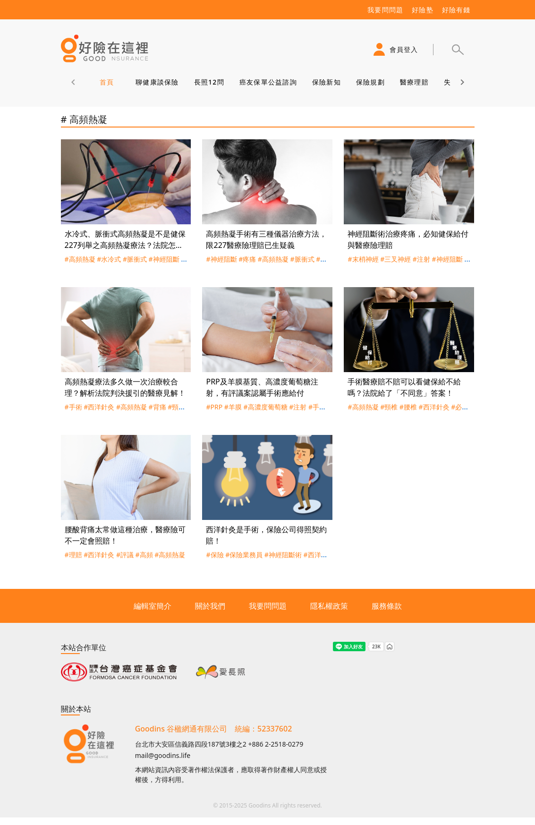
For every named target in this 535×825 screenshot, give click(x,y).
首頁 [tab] (106, 81)
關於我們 (210, 606)
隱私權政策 (329, 606)
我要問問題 (268, 606)
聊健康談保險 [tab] (157, 81)
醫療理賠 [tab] (413, 81)
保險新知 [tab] (326, 81)
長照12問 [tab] (209, 81)
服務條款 (387, 606)
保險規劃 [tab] (370, 81)
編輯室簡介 (152, 606)
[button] (458, 49)
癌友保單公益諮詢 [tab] (268, 81)
